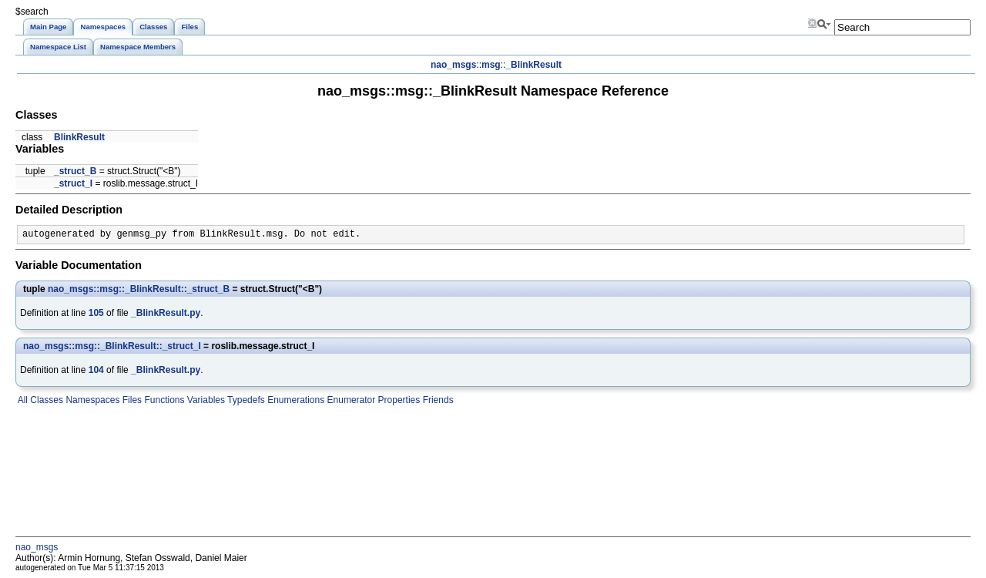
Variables (204, 400)
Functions (163, 400)
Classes (45, 400)
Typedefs (245, 400)
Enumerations (294, 400)
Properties (397, 400)
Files (130, 400)
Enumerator (349, 400)
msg (491, 64)
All (21, 400)
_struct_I (73, 183)
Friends (436, 400)
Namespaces (91, 400)
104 (96, 370)
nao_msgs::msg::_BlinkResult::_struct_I (112, 346)
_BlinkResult (533, 64)
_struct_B (75, 171)
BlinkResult (79, 137)
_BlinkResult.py (165, 312)
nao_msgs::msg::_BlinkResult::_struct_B (139, 289)
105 (96, 312)
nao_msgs (453, 64)
